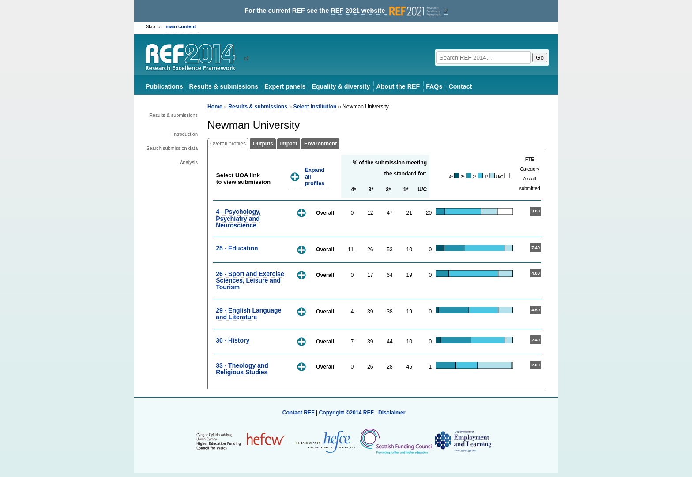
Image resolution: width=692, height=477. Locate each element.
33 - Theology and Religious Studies (242, 369)
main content (181, 26)
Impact (288, 144)
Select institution (315, 107)
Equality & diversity (341, 86)
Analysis (189, 162)
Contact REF (298, 413)
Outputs (262, 144)
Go (540, 57)
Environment (320, 144)
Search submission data (172, 148)
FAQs (434, 86)
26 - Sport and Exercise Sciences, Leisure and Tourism (250, 280)
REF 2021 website (386, 11)
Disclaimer (392, 413)
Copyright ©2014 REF (347, 413)
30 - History (232, 340)
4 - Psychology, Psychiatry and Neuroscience (238, 218)
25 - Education (237, 248)
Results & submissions (223, 86)
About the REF (398, 86)
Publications (164, 86)
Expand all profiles (314, 176)
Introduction (185, 134)
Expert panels (284, 86)
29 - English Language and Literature (248, 313)
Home (214, 107)
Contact (460, 86)
